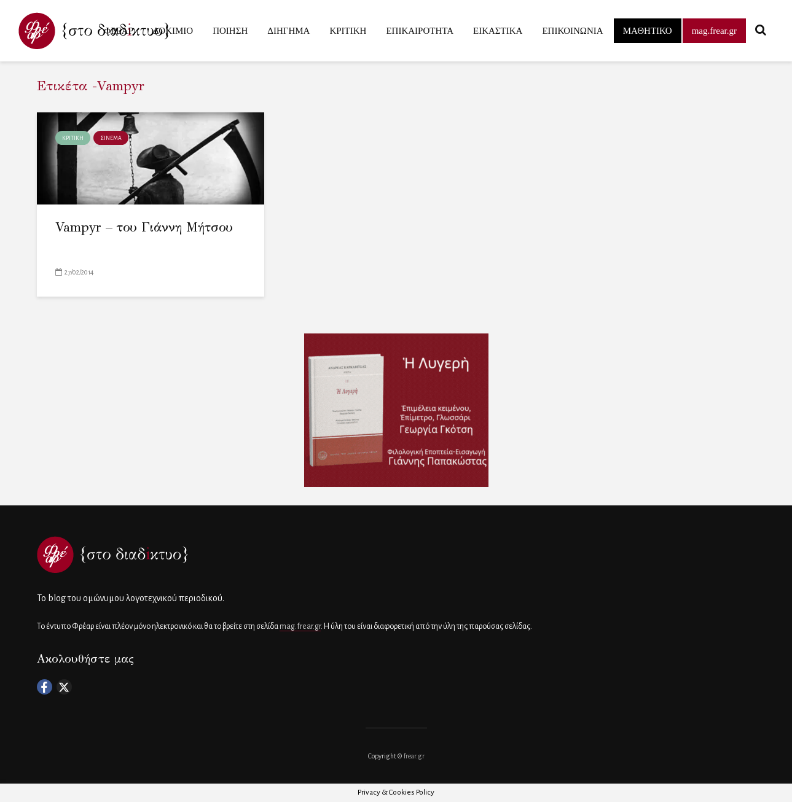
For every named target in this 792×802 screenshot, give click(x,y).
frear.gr (414, 756)
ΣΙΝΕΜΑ (111, 138)
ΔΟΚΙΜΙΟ (173, 31)
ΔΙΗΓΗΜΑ (288, 31)
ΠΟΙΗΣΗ (230, 31)
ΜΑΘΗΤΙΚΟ (647, 31)
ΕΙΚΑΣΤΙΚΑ (497, 31)
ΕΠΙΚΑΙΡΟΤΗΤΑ (419, 31)
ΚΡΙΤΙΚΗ (347, 31)
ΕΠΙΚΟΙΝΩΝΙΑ (572, 31)
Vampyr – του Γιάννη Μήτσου (144, 227)
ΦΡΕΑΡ (118, 31)
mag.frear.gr (714, 31)
